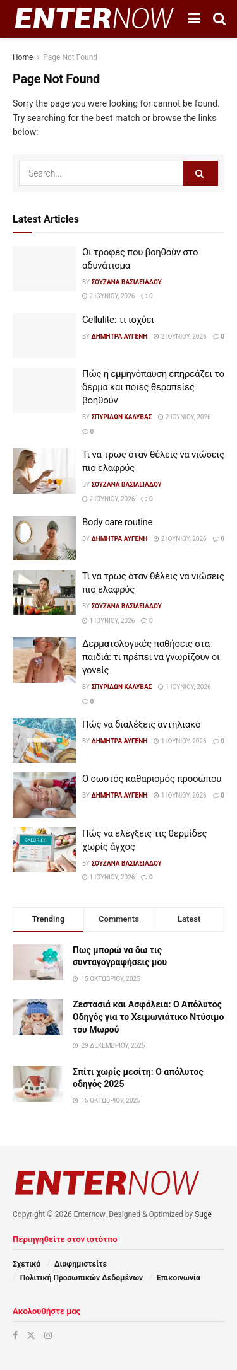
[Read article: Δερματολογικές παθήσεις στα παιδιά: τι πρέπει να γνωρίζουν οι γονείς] (44, 660)
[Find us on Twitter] (31, 1335)
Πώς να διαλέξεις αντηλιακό (141, 724)
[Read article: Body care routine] (44, 538)
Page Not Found (70, 57)
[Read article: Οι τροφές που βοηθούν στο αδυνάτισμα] (44, 268)
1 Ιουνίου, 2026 (108, 620)
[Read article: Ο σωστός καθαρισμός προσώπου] (44, 795)
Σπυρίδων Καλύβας (121, 417)
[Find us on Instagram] (48, 1335)
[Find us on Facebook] (15, 1335)
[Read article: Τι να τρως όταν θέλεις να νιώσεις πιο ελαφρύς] (44, 471)
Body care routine (117, 522)
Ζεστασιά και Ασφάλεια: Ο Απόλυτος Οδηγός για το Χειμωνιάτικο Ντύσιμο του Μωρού (148, 1016)
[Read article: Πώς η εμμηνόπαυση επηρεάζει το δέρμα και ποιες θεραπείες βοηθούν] (44, 390)
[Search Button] (219, 19)
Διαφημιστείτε (80, 1264)
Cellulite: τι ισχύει (118, 319)
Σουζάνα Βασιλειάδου (126, 282)
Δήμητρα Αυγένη (119, 336)
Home (23, 57)
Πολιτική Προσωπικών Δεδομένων (81, 1278)
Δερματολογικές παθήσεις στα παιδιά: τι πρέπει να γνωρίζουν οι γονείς (151, 657)
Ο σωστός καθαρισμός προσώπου (151, 778)
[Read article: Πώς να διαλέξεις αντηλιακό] (44, 740)
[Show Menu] (194, 19)
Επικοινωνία (178, 1278)
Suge (203, 1214)
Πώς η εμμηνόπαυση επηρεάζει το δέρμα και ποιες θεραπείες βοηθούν (153, 387)
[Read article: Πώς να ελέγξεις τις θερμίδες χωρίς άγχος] (44, 850)
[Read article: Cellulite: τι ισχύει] (44, 336)
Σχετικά (26, 1264)
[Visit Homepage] (94, 19)
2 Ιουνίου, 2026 (108, 296)
